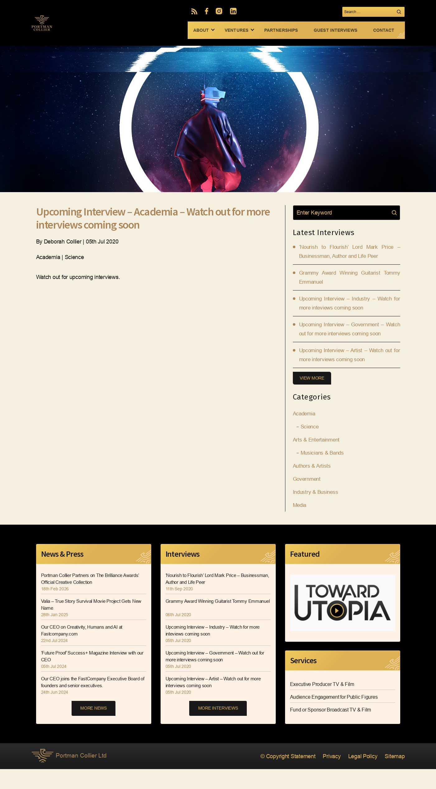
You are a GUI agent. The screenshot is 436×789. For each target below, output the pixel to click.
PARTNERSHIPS (281, 30)
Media (300, 525)
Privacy (325, 776)
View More (313, 397)
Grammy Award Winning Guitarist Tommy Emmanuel (209, 625)
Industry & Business (317, 512)
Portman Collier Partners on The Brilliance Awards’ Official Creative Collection (86, 599)
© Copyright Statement (277, 776)
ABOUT (201, 30)
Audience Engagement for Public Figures (334, 717)
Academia (305, 434)
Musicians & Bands (324, 473)
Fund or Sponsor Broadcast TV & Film (330, 729)
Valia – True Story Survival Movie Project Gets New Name (90, 625)
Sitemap (393, 776)
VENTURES (236, 30)
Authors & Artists (313, 486)
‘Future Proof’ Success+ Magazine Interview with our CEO (92, 676)
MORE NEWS (93, 728)
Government (308, 499)
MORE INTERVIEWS (218, 728)
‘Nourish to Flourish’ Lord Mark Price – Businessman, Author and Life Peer (206, 599)
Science (310, 447)
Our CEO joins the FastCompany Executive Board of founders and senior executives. (87, 702)
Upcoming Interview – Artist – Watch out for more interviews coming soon (217, 702)
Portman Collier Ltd (70, 776)
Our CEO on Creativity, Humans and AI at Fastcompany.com (84, 651)
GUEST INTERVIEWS (335, 30)
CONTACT (384, 30)
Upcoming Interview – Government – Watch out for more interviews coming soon (349, 341)
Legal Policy (359, 776)
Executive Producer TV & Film (322, 704)
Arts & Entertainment (318, 460)
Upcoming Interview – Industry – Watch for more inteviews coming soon (216, 651)
